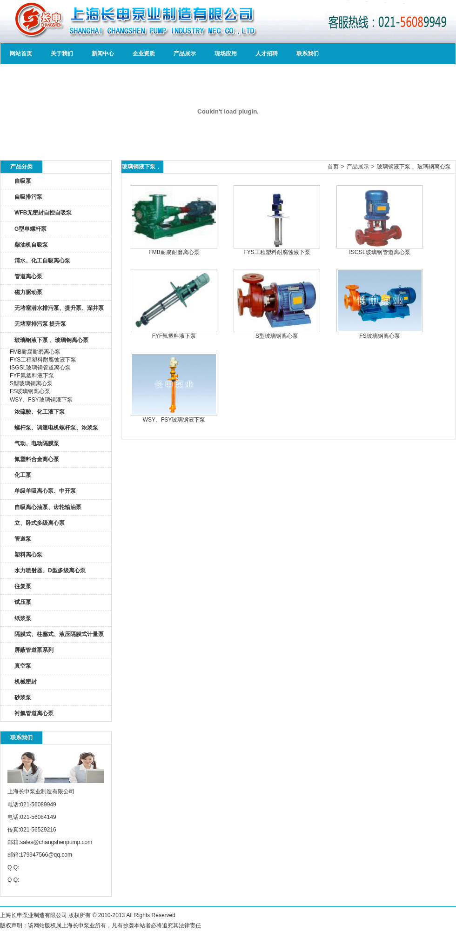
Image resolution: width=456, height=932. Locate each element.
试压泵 (22, 602)
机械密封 (25, 681)
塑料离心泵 (28, 554)
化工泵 (22, 475)
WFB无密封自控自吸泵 (43, 212)
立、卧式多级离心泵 (39, 523)
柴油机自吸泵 (31, 244)
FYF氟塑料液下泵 (32, 375)
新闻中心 (103, 53)
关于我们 (62, 53)
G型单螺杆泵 (30, 229)
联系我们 (307, 53)
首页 (333, 166)
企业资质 (144, 53)
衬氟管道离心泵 (34, 713)
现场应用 (226, 53)
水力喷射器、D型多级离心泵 (50, 570)
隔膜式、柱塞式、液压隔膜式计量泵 (59, 634)
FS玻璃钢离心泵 (30, 391)
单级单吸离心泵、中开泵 (45, 491)
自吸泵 (22, 181)
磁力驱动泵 (28, 292)
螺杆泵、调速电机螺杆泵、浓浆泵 (56, 427)
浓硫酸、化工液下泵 (39, 412)
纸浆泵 (22, 618)
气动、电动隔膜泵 (36, 443)
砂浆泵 (22, 697)
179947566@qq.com (46, 855)
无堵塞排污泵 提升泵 (40, 324)
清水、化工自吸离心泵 (42, 260)
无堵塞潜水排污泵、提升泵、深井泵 (59, 308)
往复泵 (22, 586)
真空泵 (22, 666)
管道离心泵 (28, 276)
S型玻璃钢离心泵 (31, 383)
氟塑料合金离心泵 (36, 459)
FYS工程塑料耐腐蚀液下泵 (43, 359)
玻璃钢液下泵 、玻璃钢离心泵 (51, 340)
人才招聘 (266, 53)
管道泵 (22, 539)
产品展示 (185, 53)
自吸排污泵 (28, 197)
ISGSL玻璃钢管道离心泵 (40, 367)
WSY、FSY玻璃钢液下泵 (41, 399)
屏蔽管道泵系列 (34, 650)
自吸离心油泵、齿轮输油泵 (47, 507)
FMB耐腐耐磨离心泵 (35, 352)
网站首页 (21, 53)
